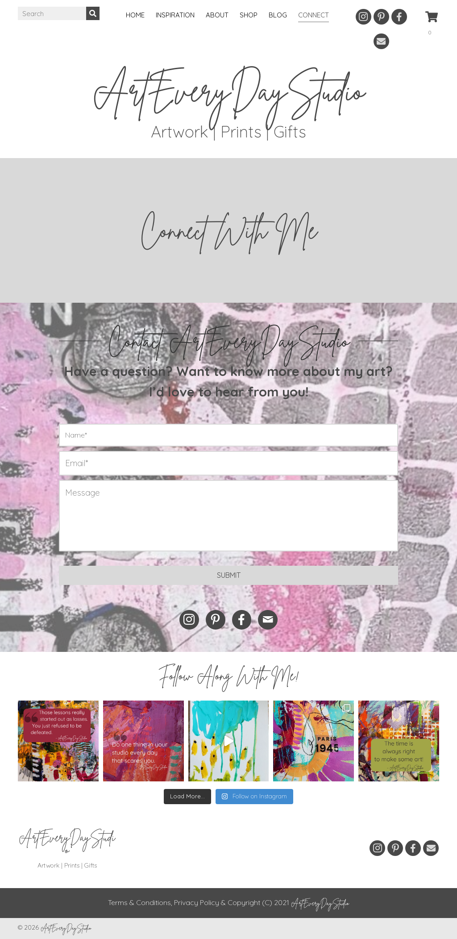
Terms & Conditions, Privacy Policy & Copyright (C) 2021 (228, 902)
